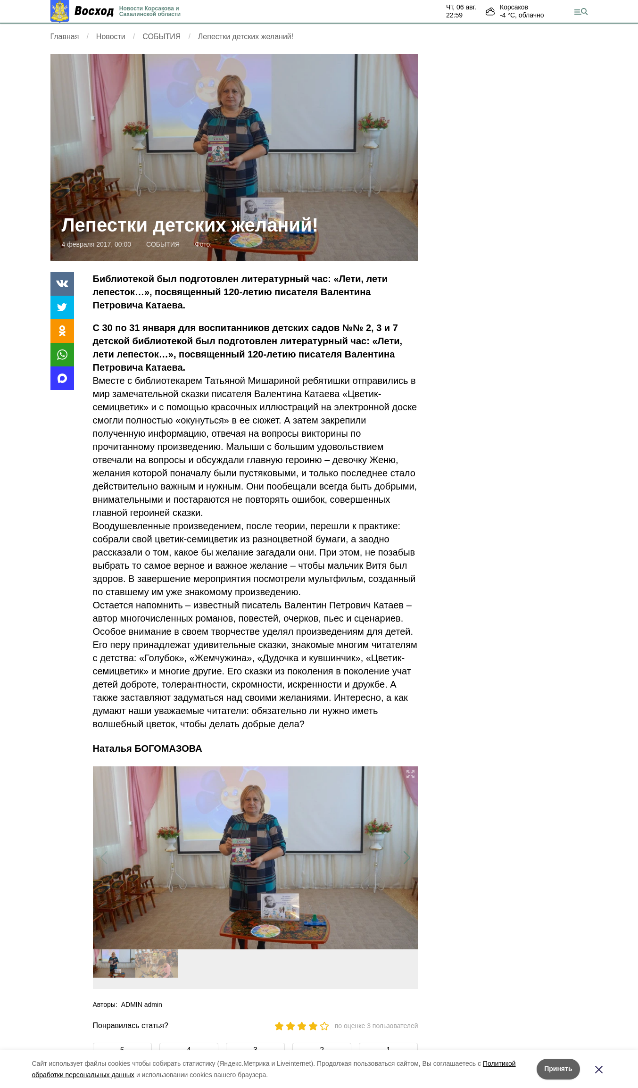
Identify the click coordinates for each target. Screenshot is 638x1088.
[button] (407, 857)
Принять (558, 1068)
